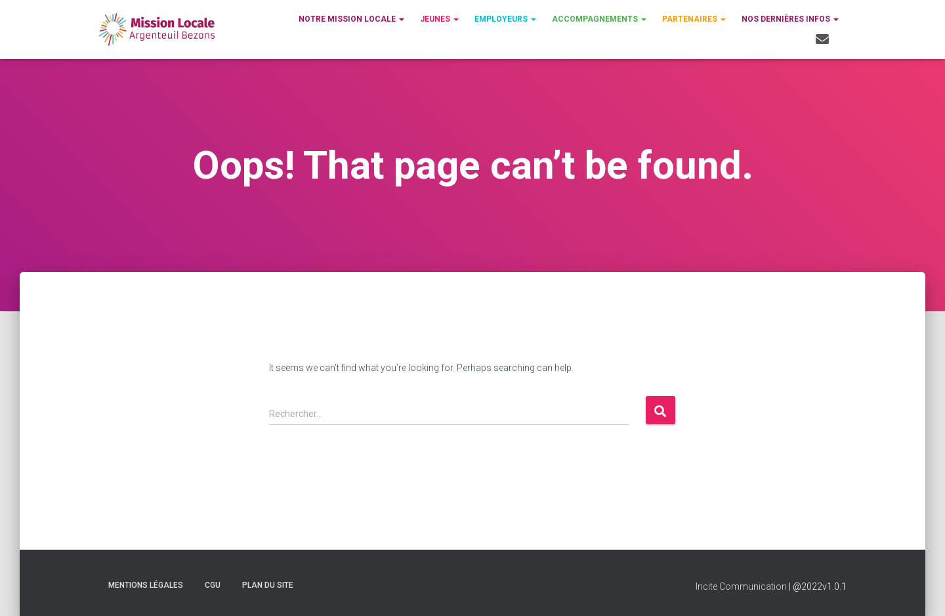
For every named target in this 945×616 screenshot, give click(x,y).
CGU (212, 585)
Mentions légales (145, 585)
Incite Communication (741, 586)
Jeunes (439, 19)
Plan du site (267, 585)
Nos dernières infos (790, 19)
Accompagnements (599, 19)
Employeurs (505, 19)
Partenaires (694, 19)
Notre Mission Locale (351, 19)
